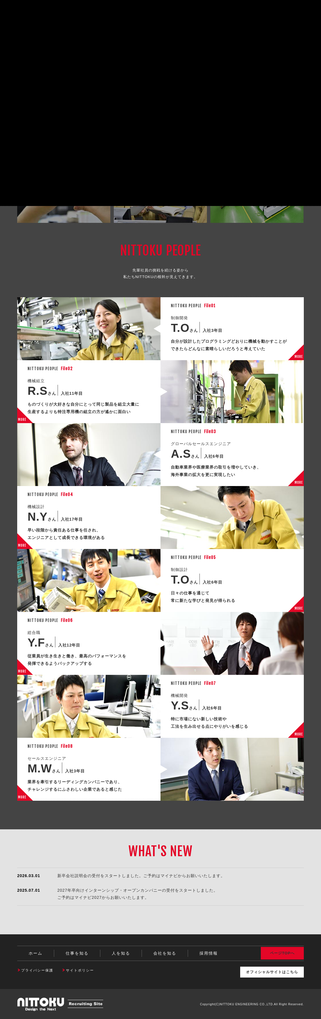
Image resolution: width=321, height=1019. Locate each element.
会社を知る (164, 953)
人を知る (121, 953)
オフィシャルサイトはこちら (269, 971)
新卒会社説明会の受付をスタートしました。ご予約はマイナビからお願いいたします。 (141, 875)
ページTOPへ (282, 953)
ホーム (35, 953)
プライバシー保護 (37, 970)
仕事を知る (77, 953)
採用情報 (208, 953)
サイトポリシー (80, 970)
